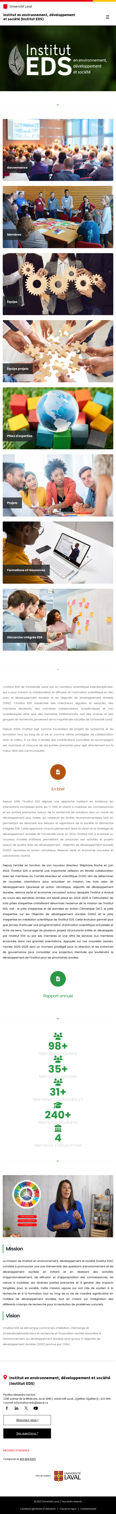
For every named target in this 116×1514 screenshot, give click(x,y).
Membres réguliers (57, 1053)
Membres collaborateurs (58, 1099)
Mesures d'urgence (16, 1450)
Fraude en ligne (68, 1508)
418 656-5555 (28, 1459)
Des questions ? (27, 1433)
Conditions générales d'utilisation (38, 1508)
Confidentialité (88, 1508)
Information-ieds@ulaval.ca (31, 1403)
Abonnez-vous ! (27, 1420)
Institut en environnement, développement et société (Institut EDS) (39, 16)
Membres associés (58, 1076)
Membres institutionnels (58, 1145)
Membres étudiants (58, 1122)
